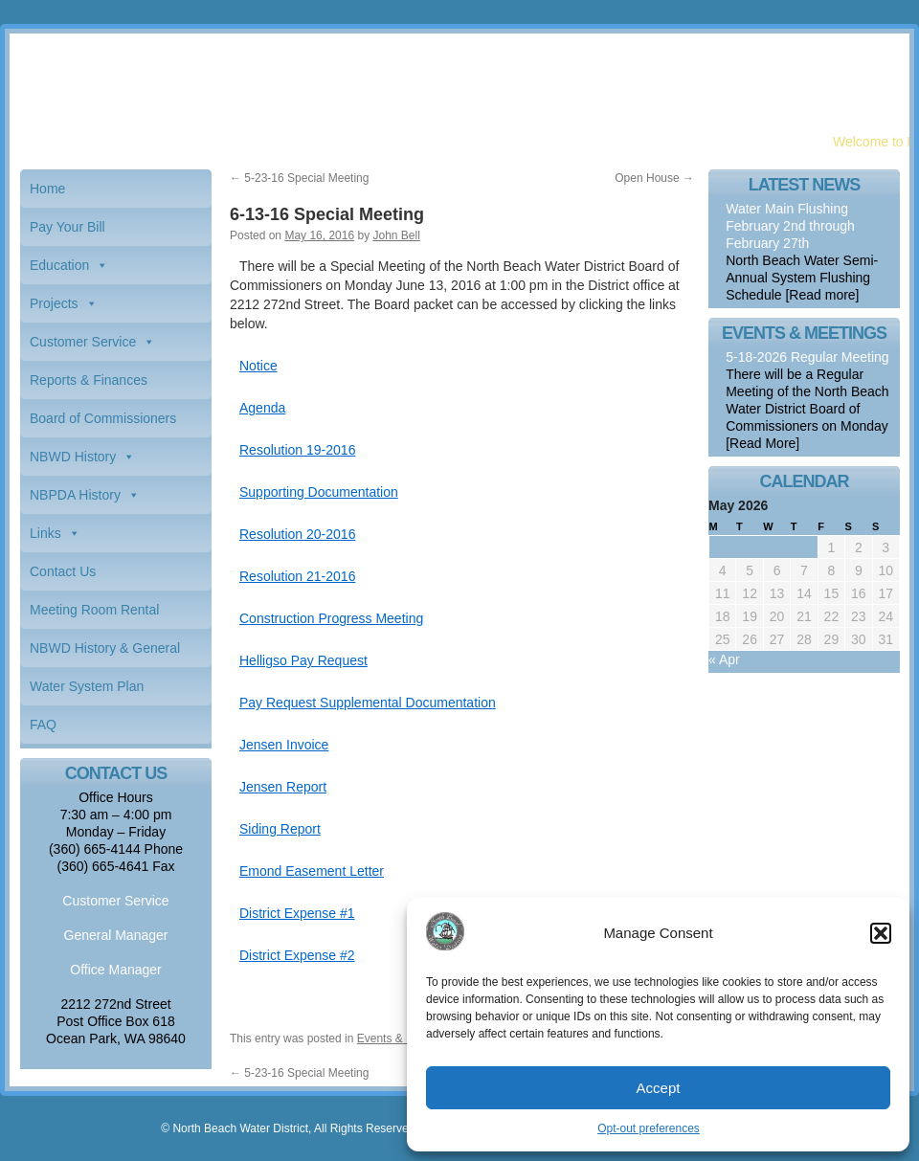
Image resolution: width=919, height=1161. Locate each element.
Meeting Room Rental (94, 609)
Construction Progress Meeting (331, 618)
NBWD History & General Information (105, 653)
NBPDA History (75, 494)
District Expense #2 (297, 955)
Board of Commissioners (103, 418)
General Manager (116, 935)
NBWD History (73, 456)
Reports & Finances (88, 380)
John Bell (395, 235)
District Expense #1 (297, 913)
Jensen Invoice (283, 744)
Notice (258, 365)
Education (59, 265)
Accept (659, 1088)
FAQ (43, 724)
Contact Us (63, 571)
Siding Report (280, 829)
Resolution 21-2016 (297, 576)
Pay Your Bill (67, 226)
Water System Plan (87, 686)
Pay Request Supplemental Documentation (367, 702)
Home (47, 188)
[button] (880, 933)
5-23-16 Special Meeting (299, 178)
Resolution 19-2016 (297, 450)
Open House (654, 178)
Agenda (262, 407)
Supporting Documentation (318, 492)
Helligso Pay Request (303, 660)
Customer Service (83, 341)
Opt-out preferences (648, 1128)
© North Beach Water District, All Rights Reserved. (289, 1128)
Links (45, 533)
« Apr (724, 659)
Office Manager (115, 969)
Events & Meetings (405, 1038)
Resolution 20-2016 (297, 534)
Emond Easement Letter (311, 871)
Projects (54, 303)
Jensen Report (282, 786)
